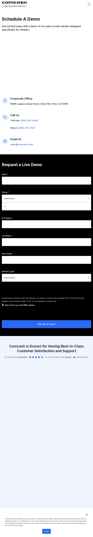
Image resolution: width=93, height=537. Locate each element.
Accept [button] (46, 531)
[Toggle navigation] (89, 4)
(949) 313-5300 (26, 128)
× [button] (86, 514)
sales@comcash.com (21, 144)
